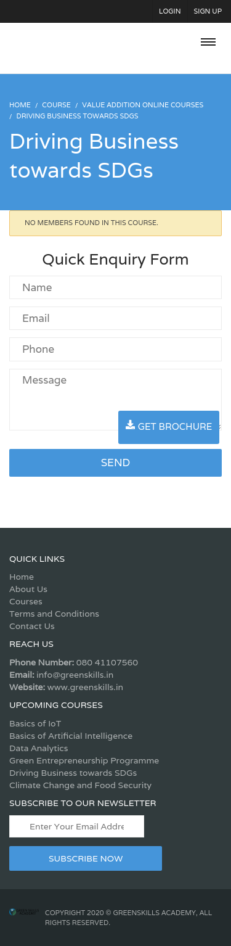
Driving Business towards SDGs (73, 772)
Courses (26, 601)
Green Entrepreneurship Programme (84, 760)
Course (56, 105)
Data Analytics (38, 748)
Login (169, 11)
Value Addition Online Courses (142, 105)
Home (21, 576)
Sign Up (208, 11)
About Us (28, 588)
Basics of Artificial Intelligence (70, 735)
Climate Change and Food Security (80, 785)
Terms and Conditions (54, 613)
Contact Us (32, 625)
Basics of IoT (35, 723)
